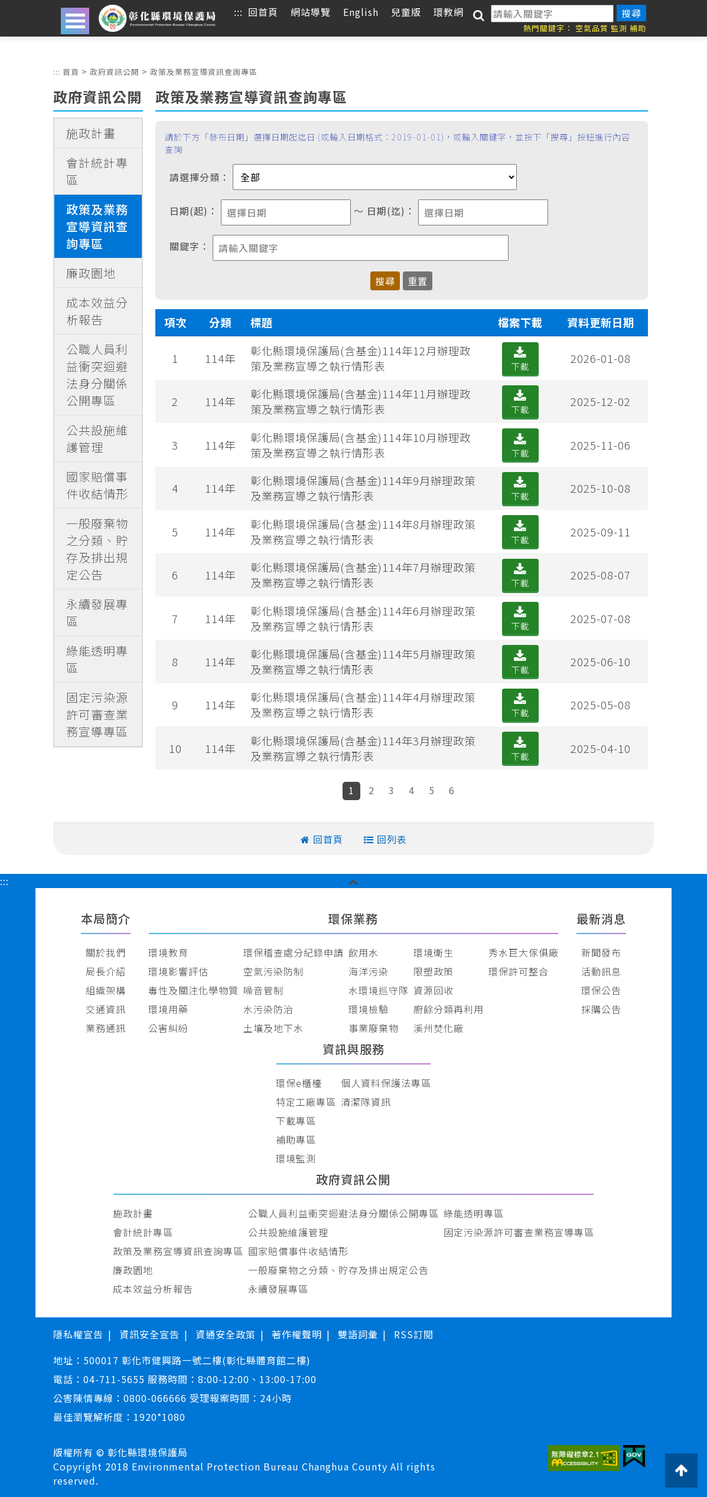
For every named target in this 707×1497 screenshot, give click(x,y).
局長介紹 (106, 971)
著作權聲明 (297, 1334)
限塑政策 (433, 971)
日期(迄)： (391, 211)
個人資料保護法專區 (386, 1083)
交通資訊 (106, 1009)
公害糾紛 (168, 1028)
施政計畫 (91, 133)
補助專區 (296, 1139)
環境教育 (168, 952)
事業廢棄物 (373, 1028)
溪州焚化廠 (438, 1028)
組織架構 (106, 990)
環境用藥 (168, 1009)
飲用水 (363, 952)
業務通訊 (106, 1028)
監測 (619, 28)
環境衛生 (433, 952)
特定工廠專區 (306, 1102)
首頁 (71, 71)
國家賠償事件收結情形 (97, 485)
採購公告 (601, 1009)
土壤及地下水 (273, 1028)
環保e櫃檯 (299, 1083)
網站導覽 (311, 12)
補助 (638, 28)
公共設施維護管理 (97, 438)
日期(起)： (194, 211)
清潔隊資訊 (366, 1102)
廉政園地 (91, 272)
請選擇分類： (200, 177)
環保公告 (601, 990)
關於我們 (106, 952)
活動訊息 (601, 971)
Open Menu (75, 21)
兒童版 (406, 12)
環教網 (449, 12)
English (361, 12)
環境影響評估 (178, 971)
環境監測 (296, 1158)
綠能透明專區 (97, 659)
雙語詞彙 (358, 1334)
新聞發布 (601, 952)
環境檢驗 (368, 1009)
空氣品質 (591, 28)
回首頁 (263, 12)
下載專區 (296, 1120)
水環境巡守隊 (378, 990)
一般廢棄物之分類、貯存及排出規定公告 (97, 549)
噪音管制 (263, 990)
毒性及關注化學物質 (193, 990)
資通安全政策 (226, 1334)
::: (56, 71)
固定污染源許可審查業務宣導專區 (97, 714)
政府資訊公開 (114, 71)
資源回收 (433, 990)
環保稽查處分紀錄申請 (293, 952)
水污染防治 (268, 1009)
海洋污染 (368, 971)
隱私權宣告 (78, 1334)
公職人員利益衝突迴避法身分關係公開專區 (97, 374)
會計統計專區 (97, 171)
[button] (353, 881)
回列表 (392, 839)
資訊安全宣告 (149, 1334)
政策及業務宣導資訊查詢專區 (204, 71)
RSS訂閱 (414, 1334)
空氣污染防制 (273, 971)
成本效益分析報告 (97, 311)
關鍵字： (190, 246)
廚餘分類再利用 (448, 1009)
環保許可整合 (518, 971)
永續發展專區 (97, 612)
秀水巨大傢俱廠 (523, 952)
